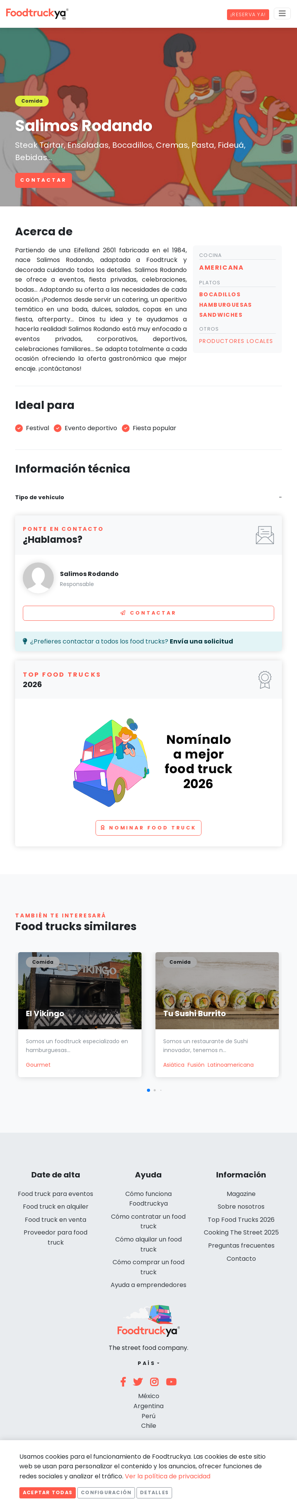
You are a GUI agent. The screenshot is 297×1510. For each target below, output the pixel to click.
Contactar (43, 180)
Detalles (154, 1492)
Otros (209, 329)
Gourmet (38, 1065)
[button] (148, 1090)
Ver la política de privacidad (167, 1476)
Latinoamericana (231, 1065)
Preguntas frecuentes (241, 1245)
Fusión (196, 1065)
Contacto (241, 1258)
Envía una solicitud (201, 641)
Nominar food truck (148, 827)
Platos (210, 282)
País (147, 1363)
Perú (148, 1416)
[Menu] (282, 13)
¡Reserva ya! (248, 14)
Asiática (173, 1065)
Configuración (106, 1492)
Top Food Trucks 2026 (241, 1219)
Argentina (148, 1406)
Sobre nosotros (241, 1206)
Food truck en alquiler (56, 1206)
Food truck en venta (55, 1219)
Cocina (210, 255)
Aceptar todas (47, 1492)
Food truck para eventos (55, 1193)
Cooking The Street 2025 (241, 1232)
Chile (148, 1425)
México (148, 1396)
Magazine (241, 1193)
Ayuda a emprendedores (148, 1284)
